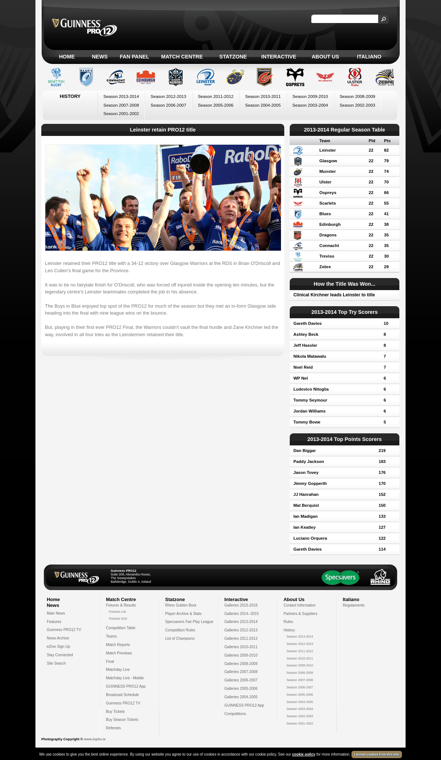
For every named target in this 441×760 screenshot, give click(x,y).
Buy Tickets (115, 712)
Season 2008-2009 (357, 96)
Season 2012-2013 (168, 96)
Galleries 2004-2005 (241, 697)
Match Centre (182, 57)
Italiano (369, 57)
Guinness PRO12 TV (64, 630)
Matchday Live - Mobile (125, 678)
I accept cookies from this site (376, 754)
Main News (56, 613)
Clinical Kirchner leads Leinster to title (334, 294)
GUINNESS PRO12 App (126, 686)
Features (54, 622)
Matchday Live (118, 670)
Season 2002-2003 (357, 105)
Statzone (233, 57)
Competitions (235, 714)
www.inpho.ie (95, 739)
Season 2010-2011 (263, 96)
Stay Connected (60, 655)
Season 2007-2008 (121, 105)
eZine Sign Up (58, 647)
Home (67, 57)
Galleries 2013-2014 (241, 622)
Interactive (278, 57)
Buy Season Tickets (122, 720)
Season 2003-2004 (310, 105)
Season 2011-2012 (215, 96)
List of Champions (180, 638)
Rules (288, 622)
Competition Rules (180, 630)
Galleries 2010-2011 (241, 647)
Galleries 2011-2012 (241, 638)
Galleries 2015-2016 (241, 605)
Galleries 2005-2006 (241, 689)
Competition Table (121, 628)
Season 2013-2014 (121, 96)
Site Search (56, 663)
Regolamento (354, 605)
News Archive (58, 638)
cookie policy (303, 754)
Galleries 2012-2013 (241, 630)
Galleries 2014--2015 (241, 614)
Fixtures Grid (118, 618)
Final (110, 662)
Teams (111, 636)
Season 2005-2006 (215, 105)
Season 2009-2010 (310, 96)
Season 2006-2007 (168, 105)
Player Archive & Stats (183, 614)
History (289, 630)
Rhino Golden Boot (180, 605)
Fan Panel (134, 57)
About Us (325, 57)
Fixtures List (117, 611)
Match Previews (119, 653)
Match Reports (118, 645)
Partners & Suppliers (300, 614)
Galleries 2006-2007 (241, 680)
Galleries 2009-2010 (241, 655)
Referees (113, 728)
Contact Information (300, 605)
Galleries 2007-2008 (241, 672)
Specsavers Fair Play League (189, 622)
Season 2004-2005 (263, 105)
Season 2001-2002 (121, 113)
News (99, 57)
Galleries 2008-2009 (241, 664)
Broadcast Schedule (122, 695)
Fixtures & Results (121, 605)
